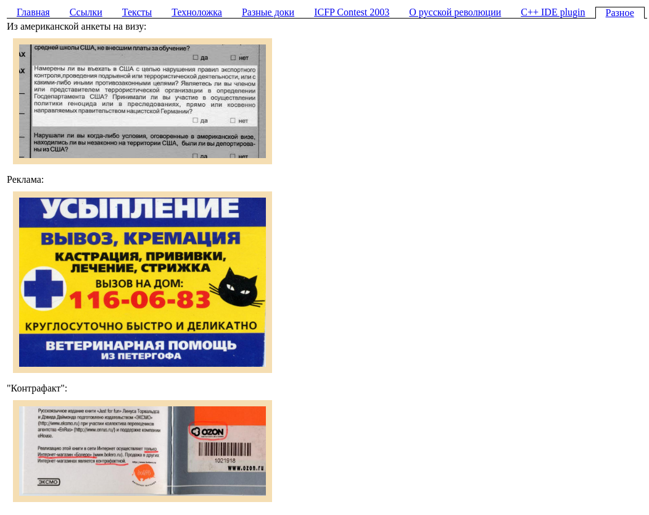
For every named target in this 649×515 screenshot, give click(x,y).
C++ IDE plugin (553, 12)
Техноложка (197, 12)
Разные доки (268, 12)
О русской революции (455, 12)
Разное (620, 12)
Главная (33, 12)
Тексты (137, 12)
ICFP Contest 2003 (351, 12)
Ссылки (86, 12)
